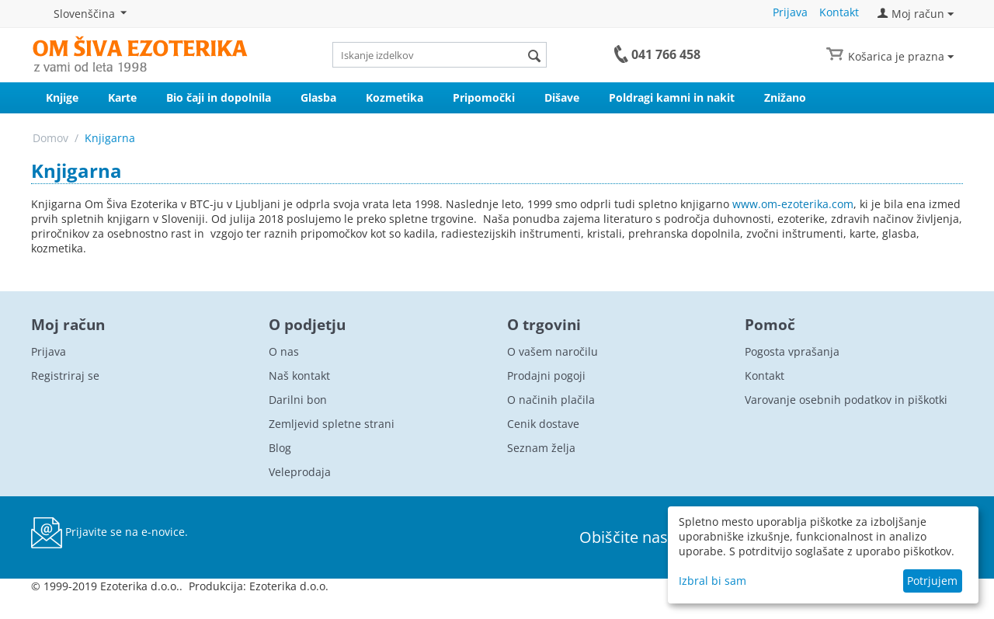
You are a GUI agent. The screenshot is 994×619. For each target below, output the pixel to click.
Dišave (561, 97)
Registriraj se (65, 375)
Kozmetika (394, 97)
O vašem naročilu (552, 351)
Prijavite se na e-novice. (109, 532)
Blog (280, 447)
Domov (50, 137)
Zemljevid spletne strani (331, 423)
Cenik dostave (543, 423)
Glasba (318, 97)
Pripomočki (484, 97)
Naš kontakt (299, 375)
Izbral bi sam (712, 580)
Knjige (62, 97)
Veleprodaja (300, 471)
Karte (122, 97)
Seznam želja (541, 447)
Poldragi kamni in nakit (672, 97)
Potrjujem (932, 580)
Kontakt (839, 12)
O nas (284, 351)
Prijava (790, 12)
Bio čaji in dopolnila (218, 97)
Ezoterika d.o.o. (288, 586)
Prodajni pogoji (546, 375)
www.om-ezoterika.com (792, 203)
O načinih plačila (551, 399)
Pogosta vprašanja (792, 351)
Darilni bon (298, 399)
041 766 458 (665, 54)
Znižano (785, 97)
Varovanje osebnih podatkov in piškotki (846, 399)
